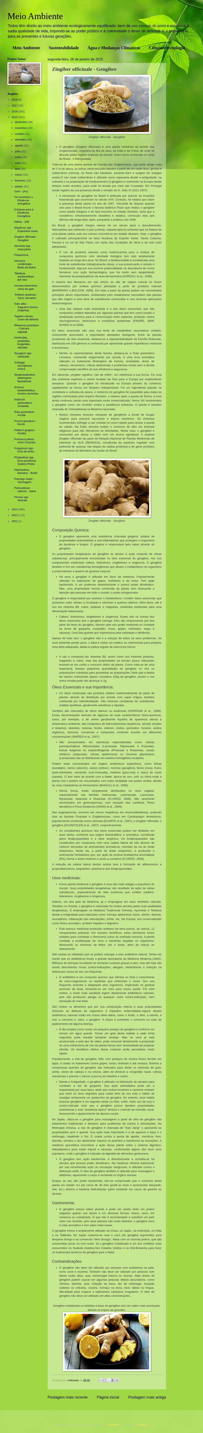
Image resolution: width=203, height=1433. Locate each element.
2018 (15, 99)
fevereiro (20, 180)
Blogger (142, 1424)
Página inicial (108, 1397)
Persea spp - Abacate (22, 498)
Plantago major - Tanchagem (24, 480)
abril (18, 169)
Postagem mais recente (68, 1397)
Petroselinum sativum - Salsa (25, 489)
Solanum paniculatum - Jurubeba (24, 403)
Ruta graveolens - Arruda (25, 413)
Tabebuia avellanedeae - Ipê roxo (24, 276)
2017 (15, 105)
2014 (15, 509)
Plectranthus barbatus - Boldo (25, 471)
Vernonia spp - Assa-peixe (23, 247)
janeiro (19, 186)
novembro (21, 128)
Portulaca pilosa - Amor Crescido (24, 441)
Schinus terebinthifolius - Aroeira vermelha (26, 390)
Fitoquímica (21, 255)
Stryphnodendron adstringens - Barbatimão (24, 378)
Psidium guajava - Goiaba (25, 432)
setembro (21, 139)
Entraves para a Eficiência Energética (23, 213)
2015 (15, 117)
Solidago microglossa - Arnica (24, 366)
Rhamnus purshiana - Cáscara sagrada (26, 328)
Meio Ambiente (35, 16)
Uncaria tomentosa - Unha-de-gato (26, 287)
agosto (19, 145)
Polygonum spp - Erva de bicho (24, 450)
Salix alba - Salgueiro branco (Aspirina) (26, 307)
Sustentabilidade (64, 47)
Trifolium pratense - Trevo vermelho (25, 296)
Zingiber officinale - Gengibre (25, 238)
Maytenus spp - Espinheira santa (26, 229)
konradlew (113, 1424)
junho (18, 157)
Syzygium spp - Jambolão (23, 355)
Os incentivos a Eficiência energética (23, 200)
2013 (15, 515)
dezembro (21, 122)
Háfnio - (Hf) (21, 221)
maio (18, 163)
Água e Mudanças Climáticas (114, 47)
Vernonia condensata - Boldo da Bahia (25, 264)
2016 (15, 111)
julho (18, 151)
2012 (15, 521)
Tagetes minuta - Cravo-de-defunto (26, 318)
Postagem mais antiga (147, 1397)
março (19, 174)
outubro (20, 133)
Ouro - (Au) (21, 191)
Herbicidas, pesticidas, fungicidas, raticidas (22, 342)
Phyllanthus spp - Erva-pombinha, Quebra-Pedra (25, 460)
